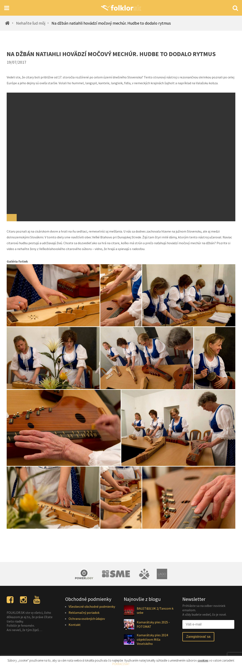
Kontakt (75, 625)
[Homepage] (121, 8)
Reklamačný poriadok (84, 612)
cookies (203, 660)
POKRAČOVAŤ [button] (121, 664)
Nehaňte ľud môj (30, 23)
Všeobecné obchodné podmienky (92, 606)
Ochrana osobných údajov (87, 618)
